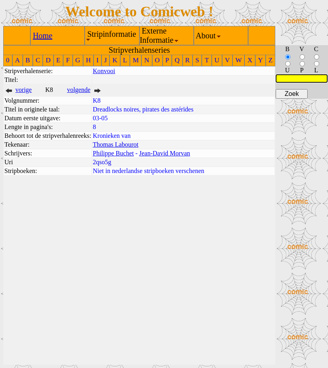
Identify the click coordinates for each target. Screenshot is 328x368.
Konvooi (104, 71)
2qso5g (102, 162)
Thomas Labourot (115, 144)
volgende (79, 89)
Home (42, 35)
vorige (24, 89)
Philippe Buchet (113, 153)
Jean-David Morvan (164, 153)
